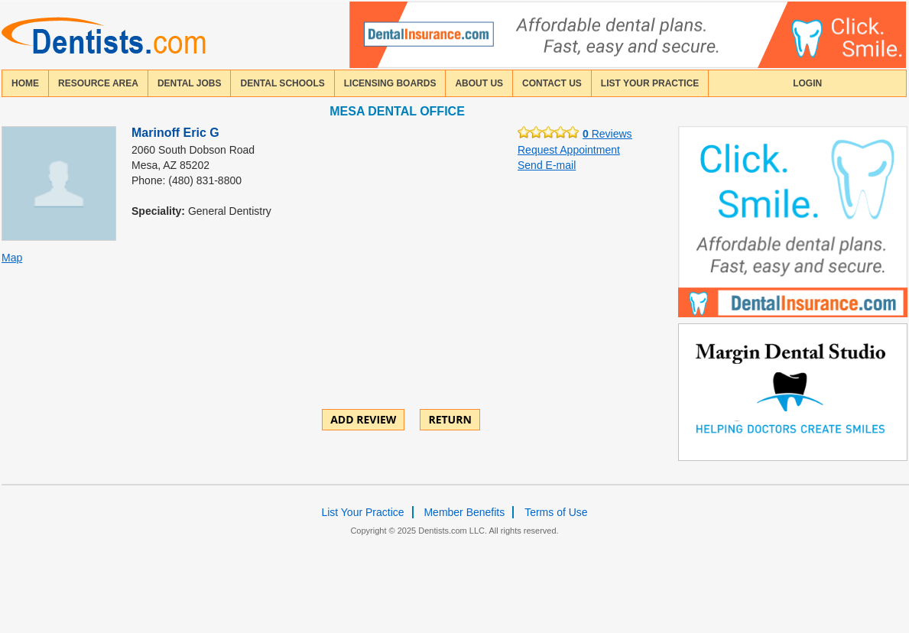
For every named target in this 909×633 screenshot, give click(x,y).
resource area (98, 83)
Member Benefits (464, 512)
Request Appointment (569, 150)
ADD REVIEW (363, 419)
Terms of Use (555, 512)
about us (479, 83)
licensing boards (390, 83)
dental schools (282, 83)
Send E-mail (547, 165)
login (807, 83)
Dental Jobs (189, 83)
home (25, 83)
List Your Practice (650, 83)
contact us (552, 83)
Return (449, 419)
